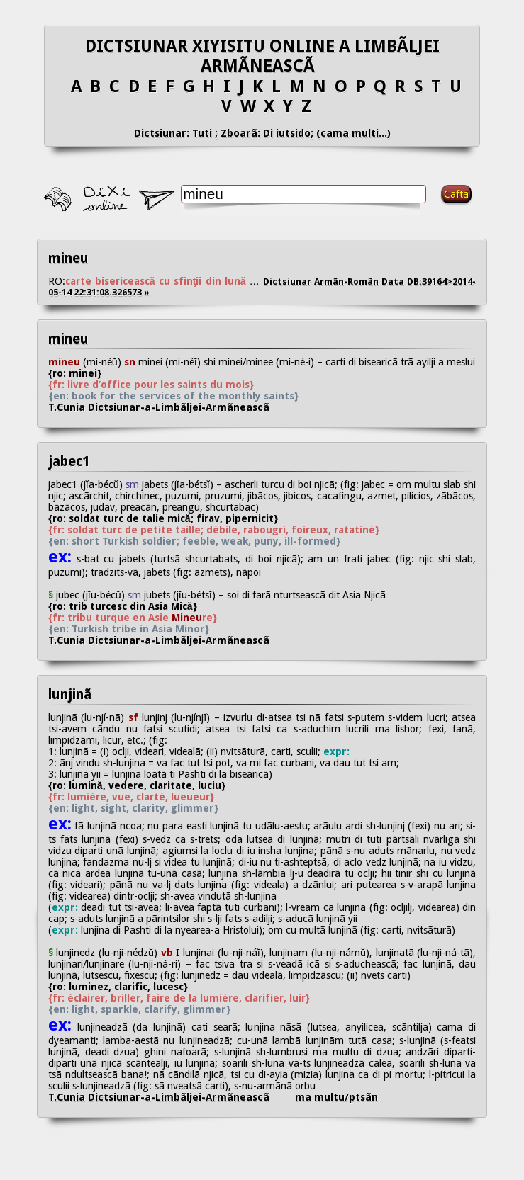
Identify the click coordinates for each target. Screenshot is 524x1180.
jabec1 (69, 461)
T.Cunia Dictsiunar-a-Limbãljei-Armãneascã (170, 407)
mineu (68, 258)
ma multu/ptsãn (336, 1097)
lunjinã (69, 694)
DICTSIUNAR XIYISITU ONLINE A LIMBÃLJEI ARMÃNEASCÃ (262, 56)
